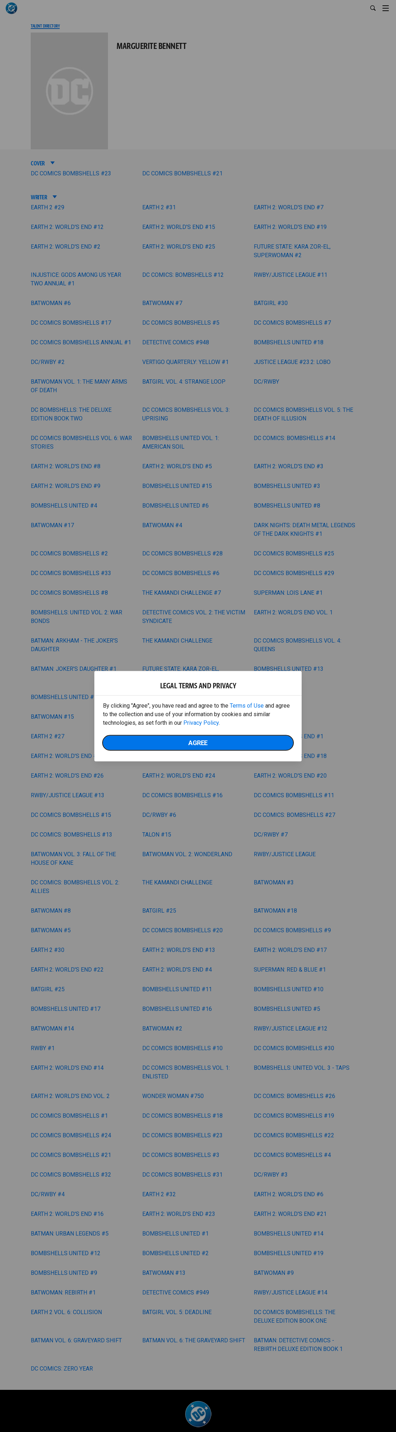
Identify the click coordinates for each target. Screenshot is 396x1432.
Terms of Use (247, 705)
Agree (198, 742)
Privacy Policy (201, 722)
